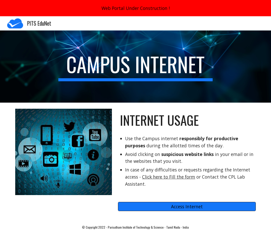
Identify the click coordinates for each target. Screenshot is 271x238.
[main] (135, 66)
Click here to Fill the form (168, 177)
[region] (135, 8)
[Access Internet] (187, 206)
